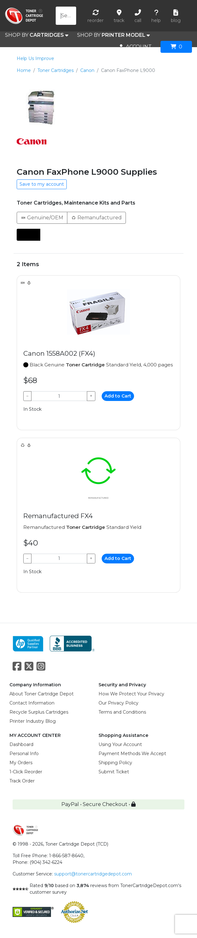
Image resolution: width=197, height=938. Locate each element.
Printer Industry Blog (32, 721)
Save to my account (42, 184)
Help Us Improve (35, 58)
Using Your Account (120, 744)
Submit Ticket (113, 772)
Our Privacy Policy (118, 703)
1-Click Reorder (25, 772)
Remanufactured (96, 217)
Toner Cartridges (55, 70)
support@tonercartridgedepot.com (93, 874)
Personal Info (24, 753)
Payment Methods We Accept (132, 753)
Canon (87, 70)
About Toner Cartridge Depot (41, 694)
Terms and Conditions (122, 712)
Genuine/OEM (42, 217)
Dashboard (21, 744)
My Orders (20, 762)
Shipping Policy (115, 762)
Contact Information (31, 703)
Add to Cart (117, 396)
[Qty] (59, 396)
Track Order (22, 781)
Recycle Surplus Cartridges (38, 712)
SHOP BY (36, 35)
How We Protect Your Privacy (131, 694)
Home (24, 70)
